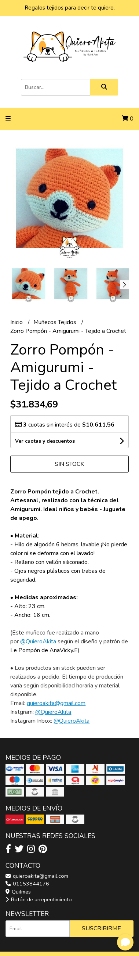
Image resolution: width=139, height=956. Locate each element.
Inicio (17, 322)
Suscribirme (101, 928)
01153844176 (27, 883)
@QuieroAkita (38, 641)
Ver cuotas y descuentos (45, 441)
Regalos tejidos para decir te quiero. (70, 7)
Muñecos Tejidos (55, 322)
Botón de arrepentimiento (39, 899)
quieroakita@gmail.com (56, 703)
